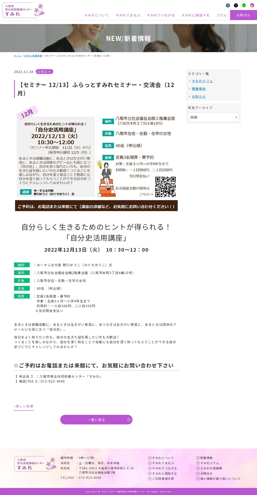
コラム (221, 15)
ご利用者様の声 (163, 479)
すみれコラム (209, 463)
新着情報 (206, 458)
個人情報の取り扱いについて (220, 479)
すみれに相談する (196, 15)
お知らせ (44, 71)
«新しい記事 (24, 406)
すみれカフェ (202, 80)
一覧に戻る (96, 419)
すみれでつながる (161, 15)
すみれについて (97, 15)
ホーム (17, 55)
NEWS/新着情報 (33, 55)
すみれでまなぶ (128, 15)
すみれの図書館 (211, 468)
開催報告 (199, 88)
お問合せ (244, 15)
